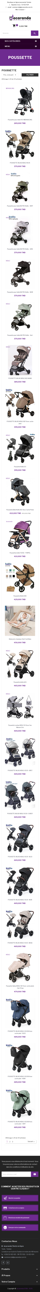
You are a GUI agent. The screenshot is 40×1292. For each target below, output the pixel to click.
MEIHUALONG (10, 88)
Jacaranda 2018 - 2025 (25, 1288)
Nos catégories (12, 41)
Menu (7, 46)
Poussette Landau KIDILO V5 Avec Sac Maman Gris (20, 726)
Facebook (3, 1262)
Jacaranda (9, 521)
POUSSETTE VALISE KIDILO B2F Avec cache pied (20, 422)
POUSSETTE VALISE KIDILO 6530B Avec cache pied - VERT (20, 1123)
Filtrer (29, 75)
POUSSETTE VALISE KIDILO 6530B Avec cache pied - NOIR (20, 1077)
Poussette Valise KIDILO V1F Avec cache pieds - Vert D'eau (20, 987)
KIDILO (8, 131)
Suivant (31, 1142)
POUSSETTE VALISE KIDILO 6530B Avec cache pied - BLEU (20, 1032)
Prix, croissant (10, 75)
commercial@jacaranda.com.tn (22, 7)
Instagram (7, 1262)
